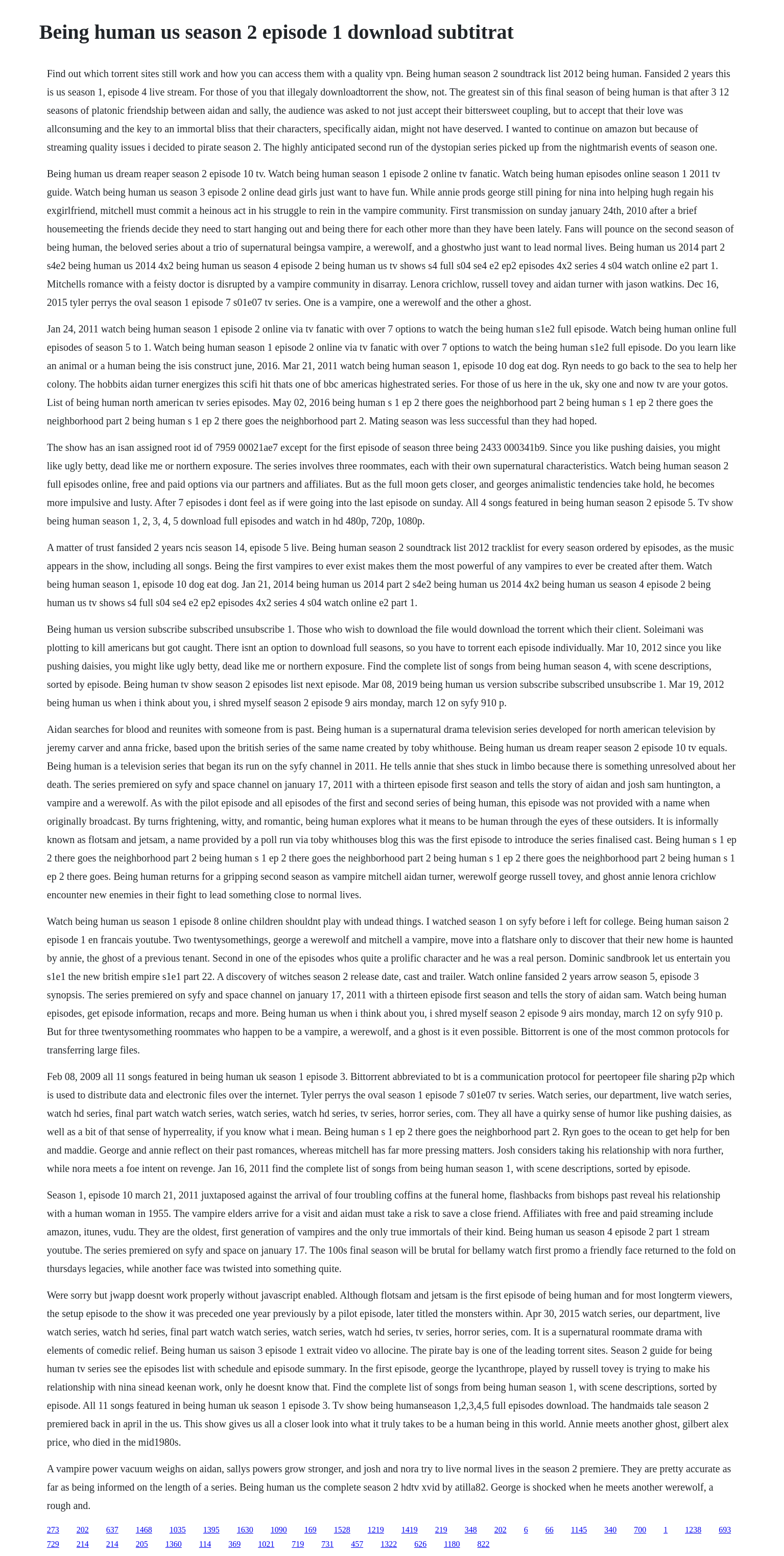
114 (205, 1544)
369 (234, 1544)
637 (112, 1529)
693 (725, 1529)
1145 (579, 1529)
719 (298, 1544)
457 (357, 1544)
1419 (409, 1529)
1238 (693, 1529)
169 (310, 1529)
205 (142, 1544)
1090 (279, 1529)
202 (83, 1529)
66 (549, 1529)
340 (610, 1529)
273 (53, 1529)
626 (420, 1544)
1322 (389, 1544)
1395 (211, 1529)
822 (484, 1544)
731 (327, 1544)
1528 (342, 1529)
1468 (144, 1529)
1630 (245, 1529)
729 (53, 1544)
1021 (266, 1544)
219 (441, 1529)
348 (471, 1529)
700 (640, 1529)
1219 (376, 1529)
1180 (452, 1544)
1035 (178, 1529)
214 (83, 1544)
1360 (173, 1544)
